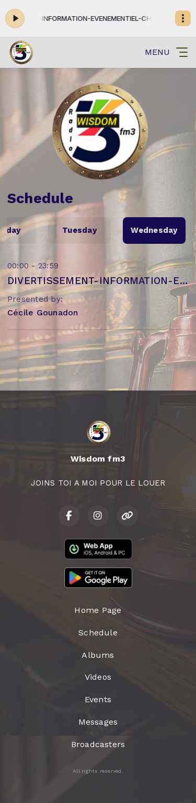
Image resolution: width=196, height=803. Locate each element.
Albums (98, 655)
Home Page (97, 610)
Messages (98, 722)
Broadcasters (98, 744)
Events (98, 699)
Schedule (98, 632)
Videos (98, 677)
